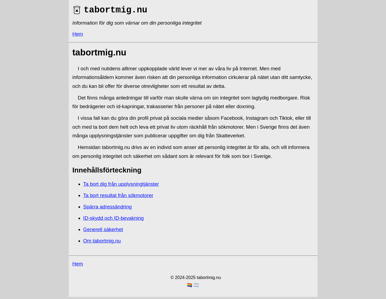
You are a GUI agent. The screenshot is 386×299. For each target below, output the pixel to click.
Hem (77, 36)
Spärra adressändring (107, 209)
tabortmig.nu (109, 11)
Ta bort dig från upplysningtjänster (121, 186)
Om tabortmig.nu (102, 243)
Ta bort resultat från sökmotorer (118, 197)
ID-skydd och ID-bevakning (113, 220)
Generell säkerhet (103, 231)
